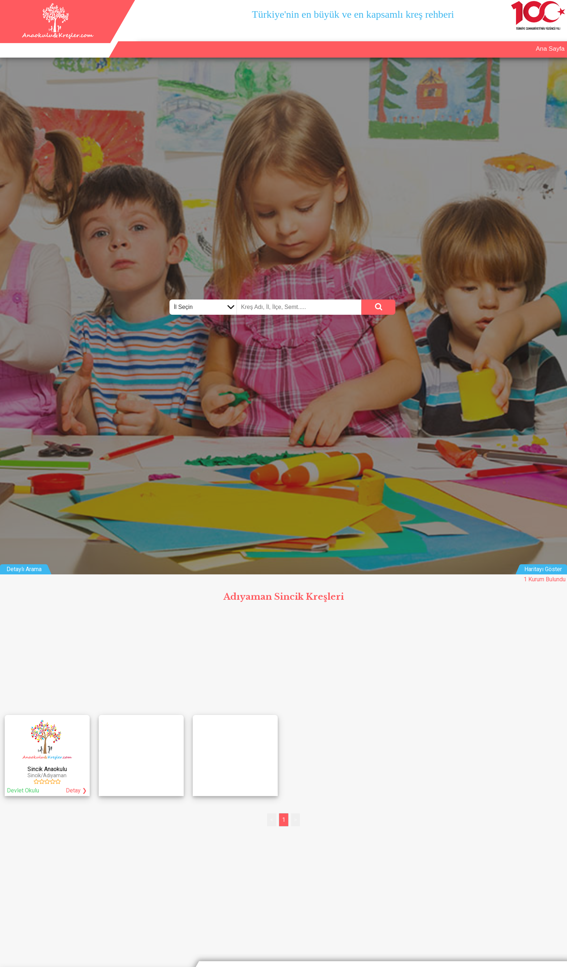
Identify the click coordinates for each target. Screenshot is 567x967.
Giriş (555, 42)
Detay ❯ (76, 790)
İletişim (526, 42)
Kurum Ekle (488, 42)
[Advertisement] (283, 660)
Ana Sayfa (444, 42)
